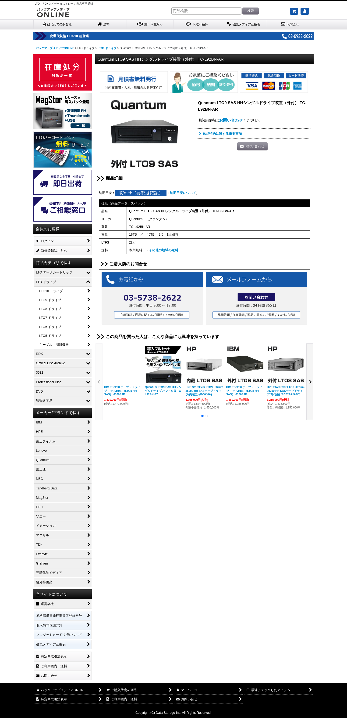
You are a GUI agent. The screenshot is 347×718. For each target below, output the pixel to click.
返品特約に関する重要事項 (220, 133)
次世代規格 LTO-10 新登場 (82, 36)
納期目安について (183, 193)
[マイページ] (305, 11)
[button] (99, 381)
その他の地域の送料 (163, 250)
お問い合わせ (231, 120)
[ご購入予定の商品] (294, 11)
